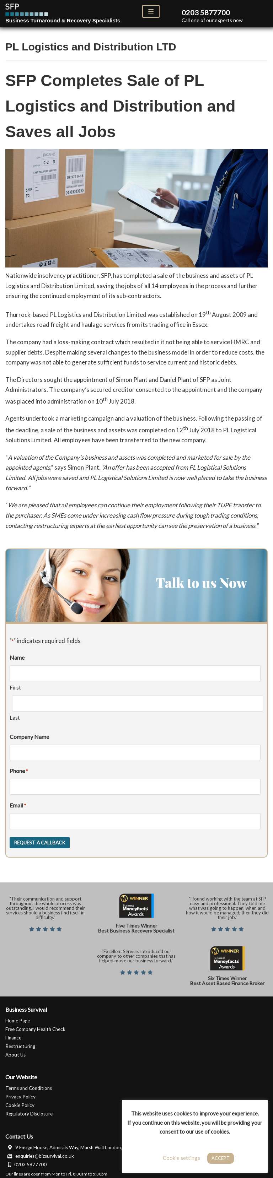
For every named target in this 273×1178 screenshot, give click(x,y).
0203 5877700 (26, 1162)
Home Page (17, 1018)
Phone (19, 770)
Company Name (29, 735)
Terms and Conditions (28, 1085)
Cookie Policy (19, 1102)
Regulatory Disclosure (29, 1111)
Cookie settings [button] (181, 1158)
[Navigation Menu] (151, 11)
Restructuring (20, 1043)
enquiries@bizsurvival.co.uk (39, 1153)
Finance (13, 1035)
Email (18, 804)
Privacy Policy (20, 1094)
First (15, 687)
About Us (15, 1052)
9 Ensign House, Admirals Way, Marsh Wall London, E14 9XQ (73, 1144)
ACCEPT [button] (221, 1158)
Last (15, 716)
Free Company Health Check (35, 1026)
